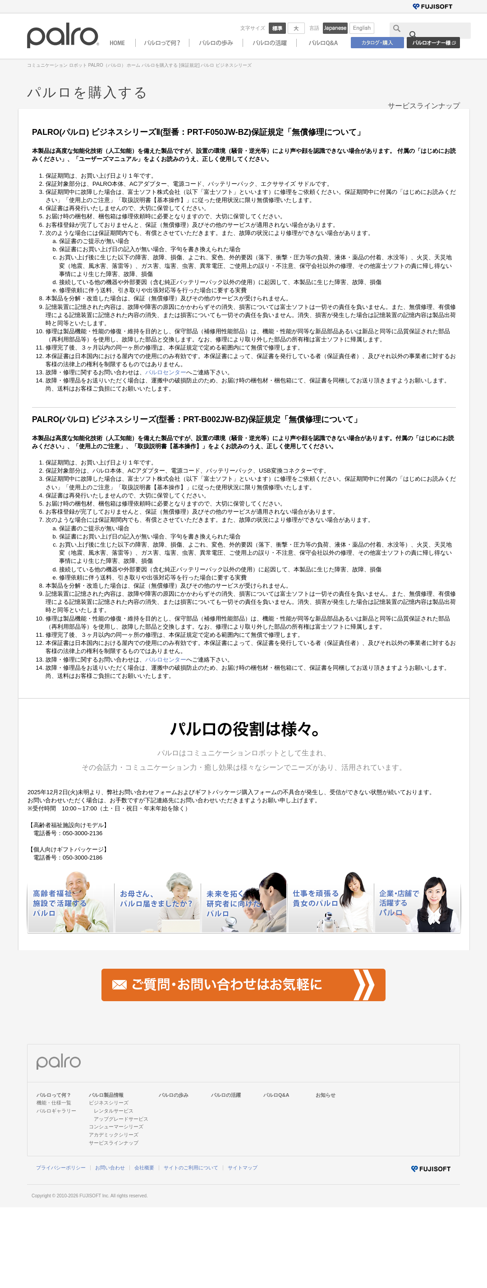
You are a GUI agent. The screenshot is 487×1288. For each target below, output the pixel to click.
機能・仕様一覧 (54, 1102)
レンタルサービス (113, 1110)
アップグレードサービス (121, 1119)
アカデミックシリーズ (113, 1134)
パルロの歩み (173, 1095)
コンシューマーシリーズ (116, 1126)
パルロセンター (165, 372)
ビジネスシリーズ (109, 1102)
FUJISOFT (90, 1195)
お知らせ (325, 1095)
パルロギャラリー (56, 1110)
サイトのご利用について (191, 1167)
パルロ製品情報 (106, 1095)
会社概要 (144, 1167)
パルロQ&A (276, 1095)
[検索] (434, 35)
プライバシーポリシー (61, 1167)
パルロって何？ (54, 1095)
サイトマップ (242, 1167)
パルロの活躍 (226, 1095)
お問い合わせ (110, 1167)
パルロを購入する (160, 65)
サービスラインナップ (424, 106)
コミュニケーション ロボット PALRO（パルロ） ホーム (84, 65)
